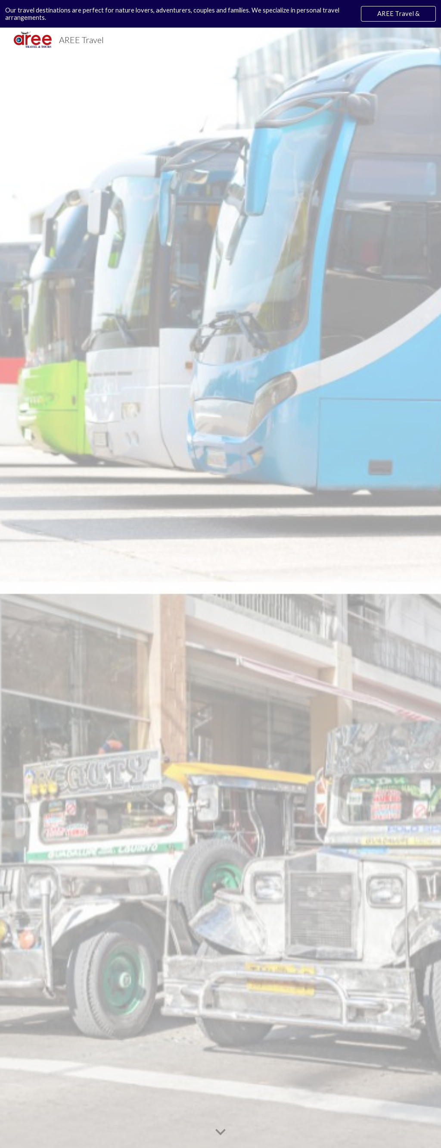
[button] (220, 1132)
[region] (220, 14)
